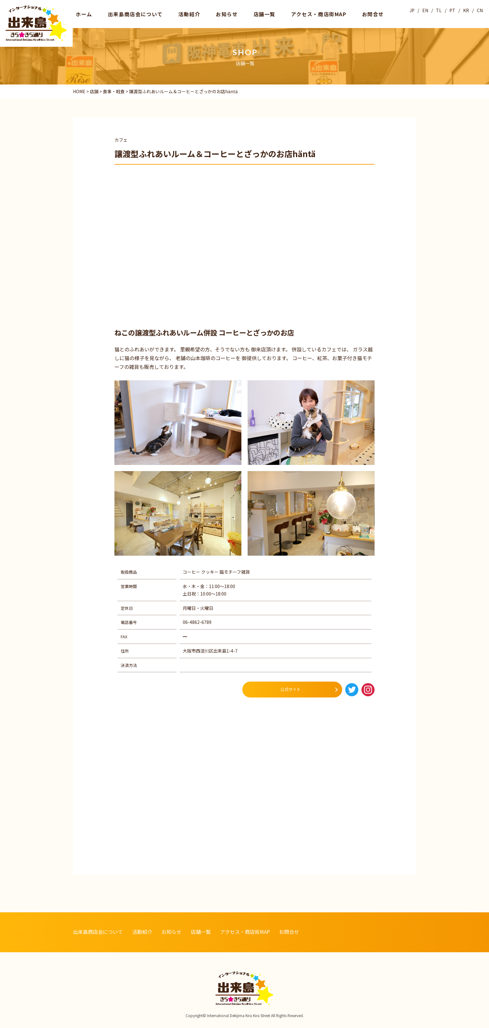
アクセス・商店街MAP (269, 13)
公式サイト (290, 689)
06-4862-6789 (197, 622)
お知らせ (196, 13)
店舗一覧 (225, 13)
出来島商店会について (122, 13)
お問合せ (313, 13)
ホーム (80, 13)
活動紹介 (166, 13)
